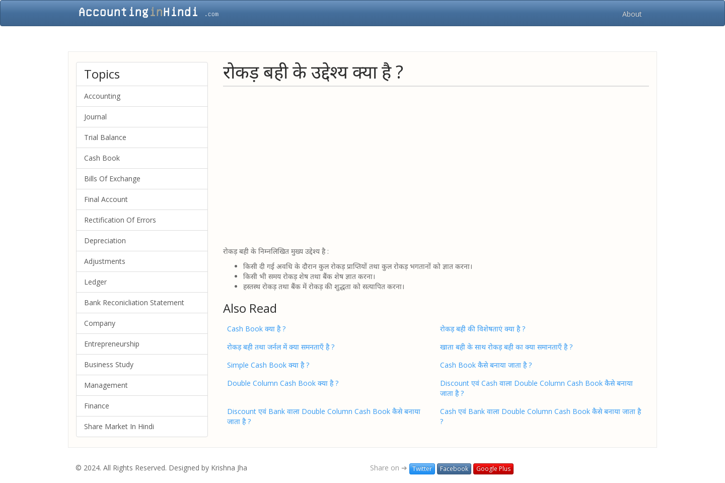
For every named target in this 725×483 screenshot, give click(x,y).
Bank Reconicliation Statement (134, 302)
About (632, 14)
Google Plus (493, 468)
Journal (95, 116)
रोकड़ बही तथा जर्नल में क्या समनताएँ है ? (280, 347)
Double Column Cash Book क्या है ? (282, 383)
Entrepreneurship (111, 344)
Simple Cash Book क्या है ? (268, 365)
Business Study (108, 364)
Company (99, 323)
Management (106, 385)
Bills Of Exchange (112, 178)
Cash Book (102, 158)
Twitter (422, 468)
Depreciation (105, 240)
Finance (96, 405)
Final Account (106, 199)
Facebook (454, 468)
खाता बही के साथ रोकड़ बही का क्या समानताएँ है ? (506, 347)
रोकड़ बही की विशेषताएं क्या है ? (482, 328)
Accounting (102, 96)
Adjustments (104, 261)
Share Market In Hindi (119, 426)
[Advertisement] (436, 165)
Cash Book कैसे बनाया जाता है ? (486, 365)
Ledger (95, 282)
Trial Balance (105, 137)
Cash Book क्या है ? (256, 328)
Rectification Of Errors (120, 220)
